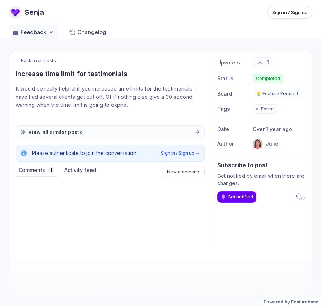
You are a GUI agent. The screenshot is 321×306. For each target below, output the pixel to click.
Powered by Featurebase (291, 302)
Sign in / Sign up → (180, 153)
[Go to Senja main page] (26, 12)
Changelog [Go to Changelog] (87, 32)
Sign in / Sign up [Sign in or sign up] (290, 12)
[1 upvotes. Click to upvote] (263, 62)
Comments (36, 170)
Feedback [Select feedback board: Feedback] (33, 32)
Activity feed (80, 170)
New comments (184, 172)
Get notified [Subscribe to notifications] (237, 197)
